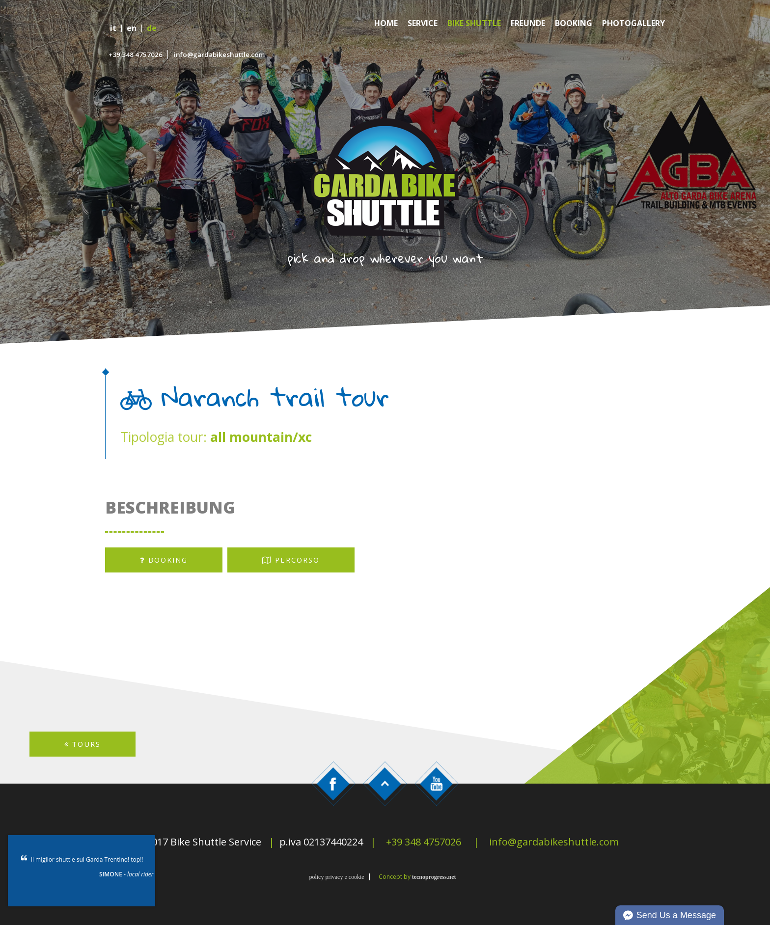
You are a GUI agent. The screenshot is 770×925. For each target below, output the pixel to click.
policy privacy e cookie (336, 876)
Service (423, 23)
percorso (291, 560)
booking (164, 560)
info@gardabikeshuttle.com (219, 54)
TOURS (82, 744)
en (132, 28)
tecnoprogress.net (434, 876)
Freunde (528, 23)
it (113, 28)
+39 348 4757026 (136, 54)
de (152, 28)
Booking (573, 23)
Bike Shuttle (474, 23)
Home (386, 23)
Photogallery (633, 23)
